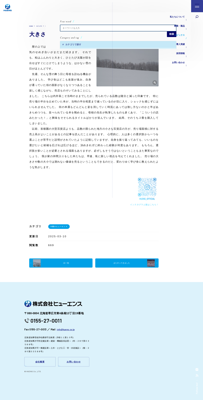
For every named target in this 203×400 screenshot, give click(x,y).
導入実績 (178, 33)
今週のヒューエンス (58, 26)
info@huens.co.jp (67, 329)
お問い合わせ (176, 45)
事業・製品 (177, 21)
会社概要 (40, 361)
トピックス (177, 27)
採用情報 (178, 39)
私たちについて (174, 15)
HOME (32, 26)
